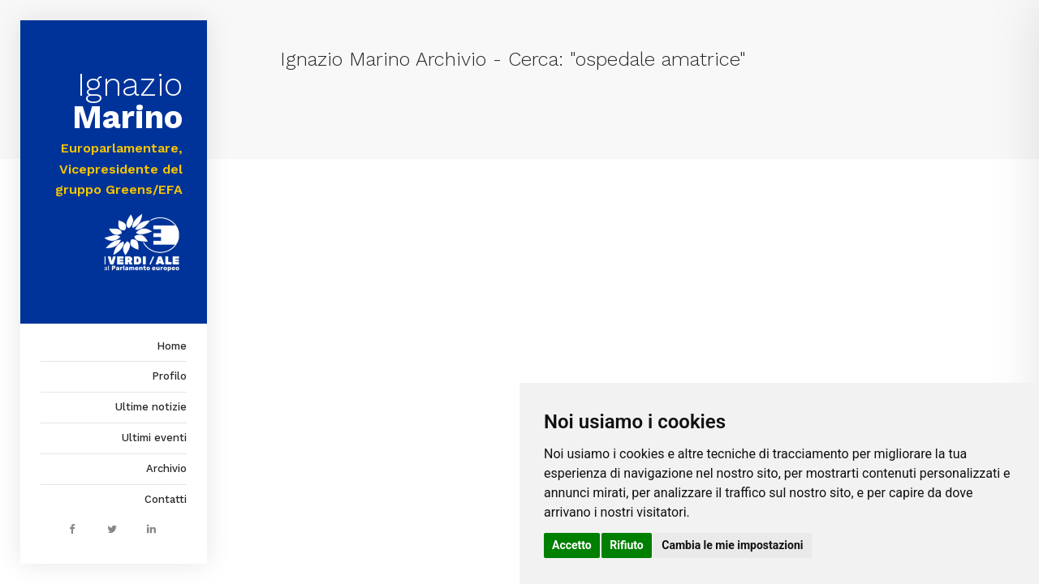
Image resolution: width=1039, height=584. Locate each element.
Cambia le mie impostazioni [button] (732, 545)
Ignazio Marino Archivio (383, 59)
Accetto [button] (572, 545)
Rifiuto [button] (627, 545)
